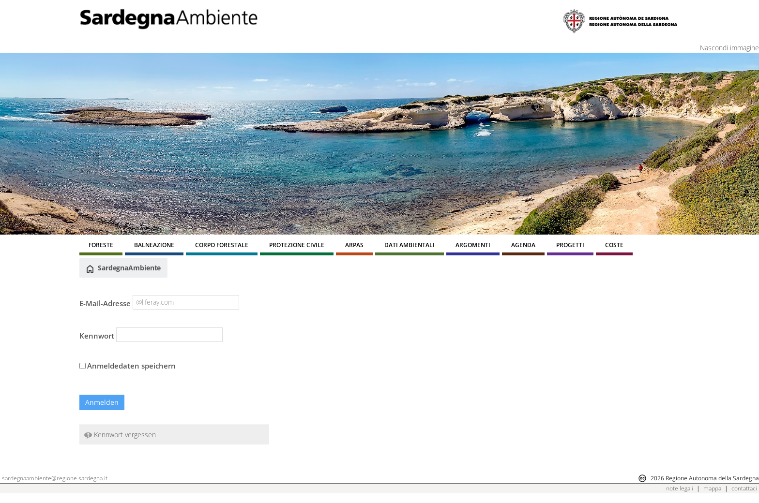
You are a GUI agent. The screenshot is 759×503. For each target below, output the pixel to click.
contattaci (744, 488)
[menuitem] (100, 246)
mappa (712, 488)
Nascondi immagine (729, 47)
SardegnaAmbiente (123, 268)
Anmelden (102, 402)
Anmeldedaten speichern (127, 365)
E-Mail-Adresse (105, 303)
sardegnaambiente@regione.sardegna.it (54, 478)
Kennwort (96, 335)
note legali (679, 488)
